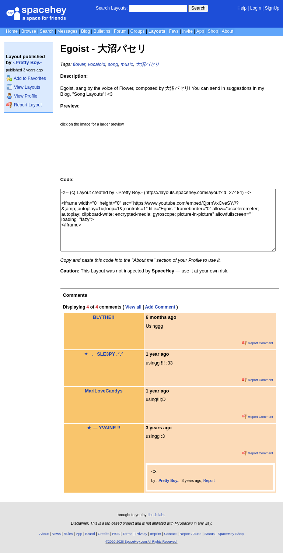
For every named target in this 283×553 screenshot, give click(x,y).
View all (133, 307)
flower (79, 64)
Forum (120, 31)
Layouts (157, 31)
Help (242, 8)
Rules (68, 534)
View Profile (21, 96)
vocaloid (96, 64)
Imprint (155, 534)
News (56, 534)
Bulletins (102, 31)
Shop (213, 31)
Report (209, 481)
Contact (170, 534)
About (227, 31)
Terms (128, 534)
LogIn (255, 8)
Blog (85, 31)
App (200, 31)
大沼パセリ (148, 64)
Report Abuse (190, 534)
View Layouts (23, 87)
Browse (28, 31)
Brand (90, 534)
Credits (103, 534)
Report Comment (257, 343)
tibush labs (156, 515)
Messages (67, 31)
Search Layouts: (112, 8)
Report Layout (24, 105)
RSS (116, 534)
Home (12, 31)
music (127, 64)
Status (210, 534)
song (113, 64)
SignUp (272, 8)
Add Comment (160, 307)
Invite (187, 31)
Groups (137, 31)
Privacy (141, 534)
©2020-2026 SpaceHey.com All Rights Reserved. (141, 541)
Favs (173, 31)
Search (198, 8)
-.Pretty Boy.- (27, 62)
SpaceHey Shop (231, 534)
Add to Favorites (26, 78)
